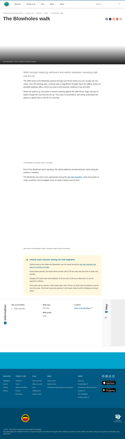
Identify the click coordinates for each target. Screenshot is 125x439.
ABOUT (80, 373)
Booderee (39, 415)
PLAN (34, 373)
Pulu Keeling (83, 415)
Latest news (52, 378)
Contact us (81, 388)
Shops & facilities (21, 385)
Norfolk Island (53, 415)
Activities (39, 13)
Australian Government (8, 357)
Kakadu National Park (8, 415)
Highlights (6, 378)
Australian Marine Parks (118, 415)
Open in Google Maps (81, 305)
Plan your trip (37, 378)
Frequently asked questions (87, 385)
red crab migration (73, 177)
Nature (5, 381)
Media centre (52, 381)
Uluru (25, 415)
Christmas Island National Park (6, 4)
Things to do (29, 13)
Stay (34, 385)
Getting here (37, 388)
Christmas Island (68, 415)
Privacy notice (83, 395)
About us (81, 378)
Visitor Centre (37, 391)
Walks (47, 13)
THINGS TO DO (21, 373)
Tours (18, 381)
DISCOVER (7, 373)
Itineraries (19, 391)
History (5, 388)
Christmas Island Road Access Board (60, 385)
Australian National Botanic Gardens (101, 415)
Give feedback (82, 391)
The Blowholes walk (58, 13)
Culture (5, 385)
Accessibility (82, 381)
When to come (37, 381)
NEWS (50, 373)
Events (18, 388)
